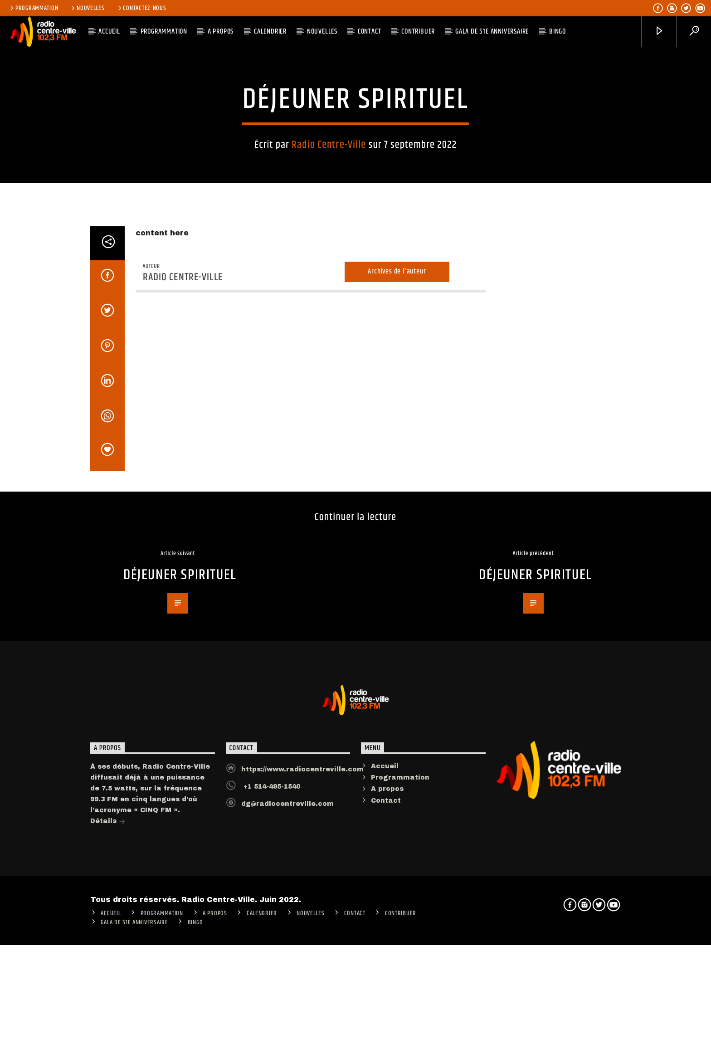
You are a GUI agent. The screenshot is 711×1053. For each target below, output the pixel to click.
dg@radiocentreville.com (287, 1045)
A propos (387, 1030)
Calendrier (270, 31)
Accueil (385, 1007)
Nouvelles (87, 8)
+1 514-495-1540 (270, 1028)
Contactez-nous (141, 8)
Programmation (33, 8)
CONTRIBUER (418, 31)
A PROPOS (221, 31)
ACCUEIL (109, 31)
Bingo (557, 31)
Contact (369, 31)
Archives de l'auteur (397, 513)
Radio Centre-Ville (329, 255)
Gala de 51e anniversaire (492, 31)
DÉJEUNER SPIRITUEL (180, 817)
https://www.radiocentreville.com (302, 1011)
